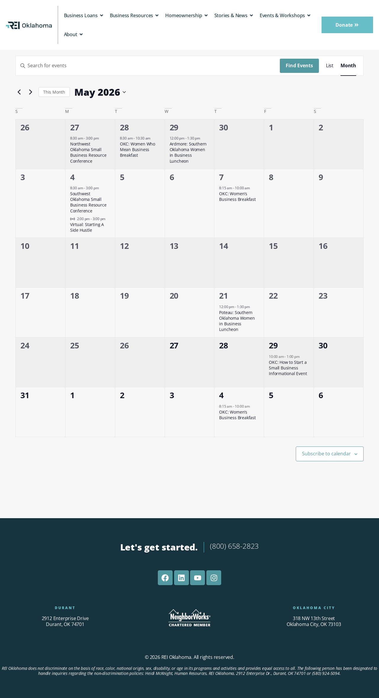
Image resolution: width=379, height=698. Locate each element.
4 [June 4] (221, 395)
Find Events (299, 65)
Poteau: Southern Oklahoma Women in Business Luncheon (237, 321)
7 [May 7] (221, 177)
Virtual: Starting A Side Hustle (87, 227)
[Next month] (30, 92)
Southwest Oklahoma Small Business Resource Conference (88, 202)
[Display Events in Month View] (348, 66)
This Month (54, 92)
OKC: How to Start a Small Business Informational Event (288, 368)
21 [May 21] (223, 295)
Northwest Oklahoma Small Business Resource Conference (88, 152)
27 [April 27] (74, 127)
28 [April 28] (124, 127)
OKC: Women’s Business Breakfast (237, 196)
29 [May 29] (273, 345)
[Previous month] (19, 92)
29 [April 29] (174, 127)
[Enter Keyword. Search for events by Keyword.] (148, 66)
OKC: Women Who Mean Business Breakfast (137, 149)
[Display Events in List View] (329, 66)
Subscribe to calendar (326, 453)
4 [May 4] (72, 177)
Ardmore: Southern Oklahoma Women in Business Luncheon (188, 152)
